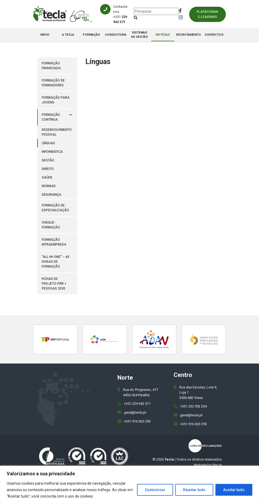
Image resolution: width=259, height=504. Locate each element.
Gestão (48, 160)
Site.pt (217, 465)
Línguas (48, 143)
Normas (49, 186)
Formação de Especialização (55, 207)
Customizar (155, 490)
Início (44, 34)
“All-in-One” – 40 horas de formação (55, 261)
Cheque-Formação (51, 225)
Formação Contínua (51, 117)
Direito (48, 169)
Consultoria (115, 34)
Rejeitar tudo (194, 490)
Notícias (163, 34)
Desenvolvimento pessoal (57, 132)
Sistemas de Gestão (139, 35)
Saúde (47, 177)
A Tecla (68, 34)
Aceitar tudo (234, 490)
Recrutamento (188, 34)
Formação (91, 34)
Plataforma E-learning (207, 14)
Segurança (51, 195)
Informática (52, 152)
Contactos (214, 34)
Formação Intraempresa (54, 242)
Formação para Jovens (56, 100)
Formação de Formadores (53, 83)
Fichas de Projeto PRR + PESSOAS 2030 (54, 283)
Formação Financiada (51, 65)
